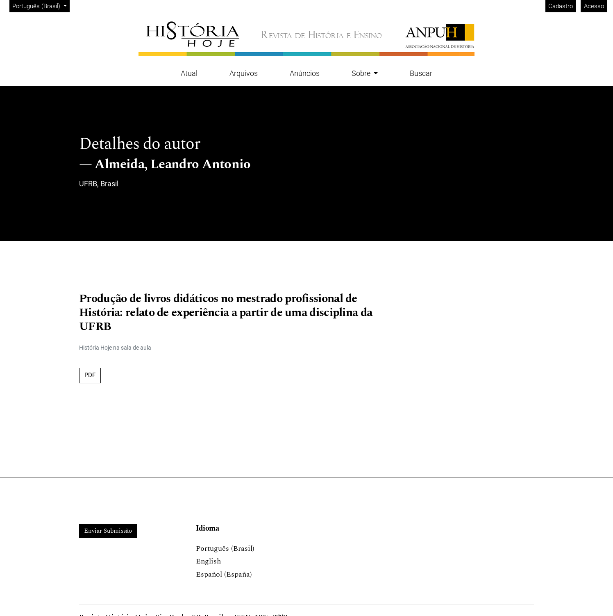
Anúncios (305, 73)
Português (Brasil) (41, 5)
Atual (189, 73)
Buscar (421, 73)
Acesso (594, 6)
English (208, 561)
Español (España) (224, 574)
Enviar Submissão (108, 531)
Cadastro (560, 6)
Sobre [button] (362, 73)
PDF (89, 375)
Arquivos (243, 73)
